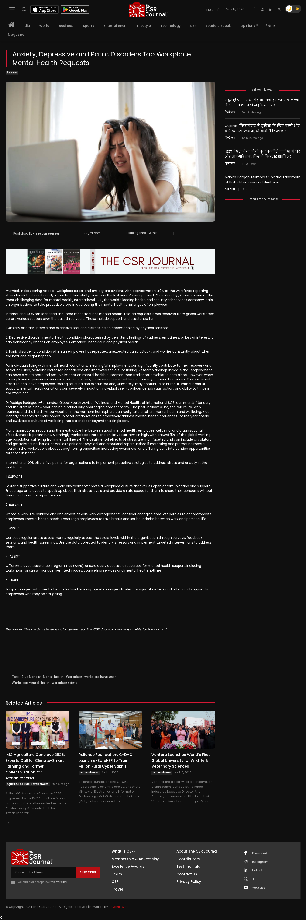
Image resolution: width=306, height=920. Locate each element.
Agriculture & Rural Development (27, 784)
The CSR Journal (47, 233)
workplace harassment (101, 676)
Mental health (53, 676)
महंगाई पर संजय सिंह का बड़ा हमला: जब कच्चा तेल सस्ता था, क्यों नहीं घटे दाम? (262, 102)
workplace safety (64, 683)
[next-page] (16, 823)
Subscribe (88, 872)
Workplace (74, 676)
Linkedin (258, 870)
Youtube (258, 888)
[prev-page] (8, 823)
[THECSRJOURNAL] (148, 9)
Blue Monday (31, 676)
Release (12, 73)
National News (89, 772)
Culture (230, 187)
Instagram (260, 862)
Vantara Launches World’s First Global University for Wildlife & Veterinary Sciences (180, 760)
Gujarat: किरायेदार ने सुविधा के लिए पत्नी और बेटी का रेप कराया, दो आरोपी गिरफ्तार (262, 128)
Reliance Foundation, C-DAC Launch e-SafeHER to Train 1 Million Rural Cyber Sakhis (105, 760)
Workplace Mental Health (31, 683)
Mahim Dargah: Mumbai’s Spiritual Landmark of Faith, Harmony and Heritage (262, 178)
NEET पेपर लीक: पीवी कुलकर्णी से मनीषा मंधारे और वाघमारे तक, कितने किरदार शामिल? (262, 153)
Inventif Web (119, 907)
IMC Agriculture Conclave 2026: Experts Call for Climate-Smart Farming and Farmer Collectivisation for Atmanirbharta (35, 766)
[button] (23, 9)
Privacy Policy (58, 882)
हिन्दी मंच (230, 111)
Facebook (260, 853)
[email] (43, 872)
